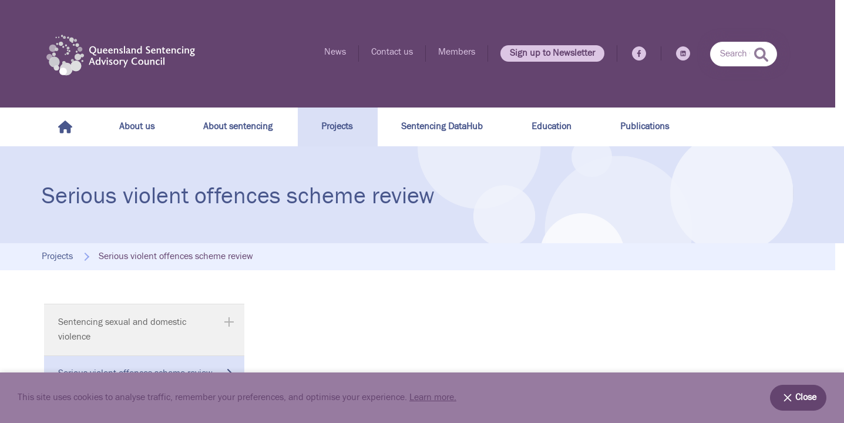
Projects (336, 126)
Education (551, 126)
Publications (644, 126)
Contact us (392, 52)
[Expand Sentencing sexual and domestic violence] (229, 322)
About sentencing (238, 126)
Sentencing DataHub (442, 126)
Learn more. (432, 397)
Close (798, 397)
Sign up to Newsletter (552, 53)
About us (136, 126)
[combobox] (743, 54)
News (335, 52)
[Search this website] (743, 54)
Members (456, 52)
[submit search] (761, 55)
